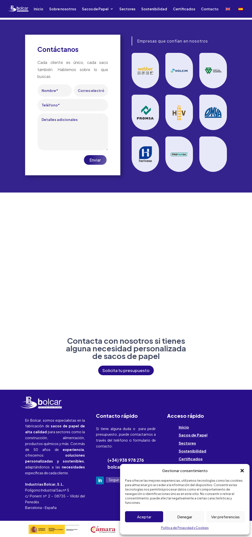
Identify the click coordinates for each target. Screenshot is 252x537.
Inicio (38, 9)
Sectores (127, 9)
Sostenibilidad (154, 9)
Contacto (210, 9)
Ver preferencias (225, 516)
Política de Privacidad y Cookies (185, 528)
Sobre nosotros (62, 9)
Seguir (114, 479)
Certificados (184, 9)
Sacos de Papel (95, 9)
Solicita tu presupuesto (126, 370)
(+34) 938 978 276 (126, 460)
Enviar (95, 160)
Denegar (184, 516)
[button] (242, 470)
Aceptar (144, 516)
